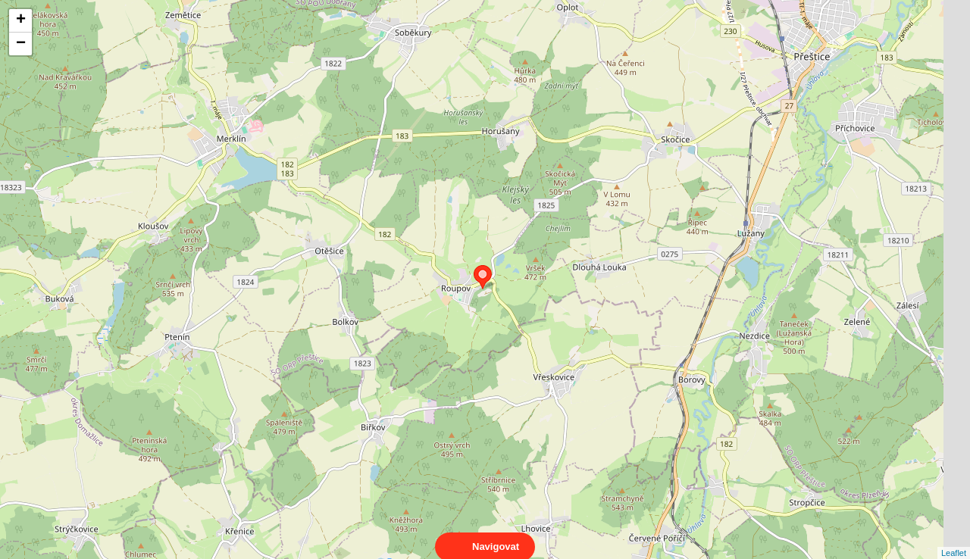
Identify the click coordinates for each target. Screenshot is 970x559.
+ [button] (21, 20)
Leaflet (953, 539)
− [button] (21, 44)
